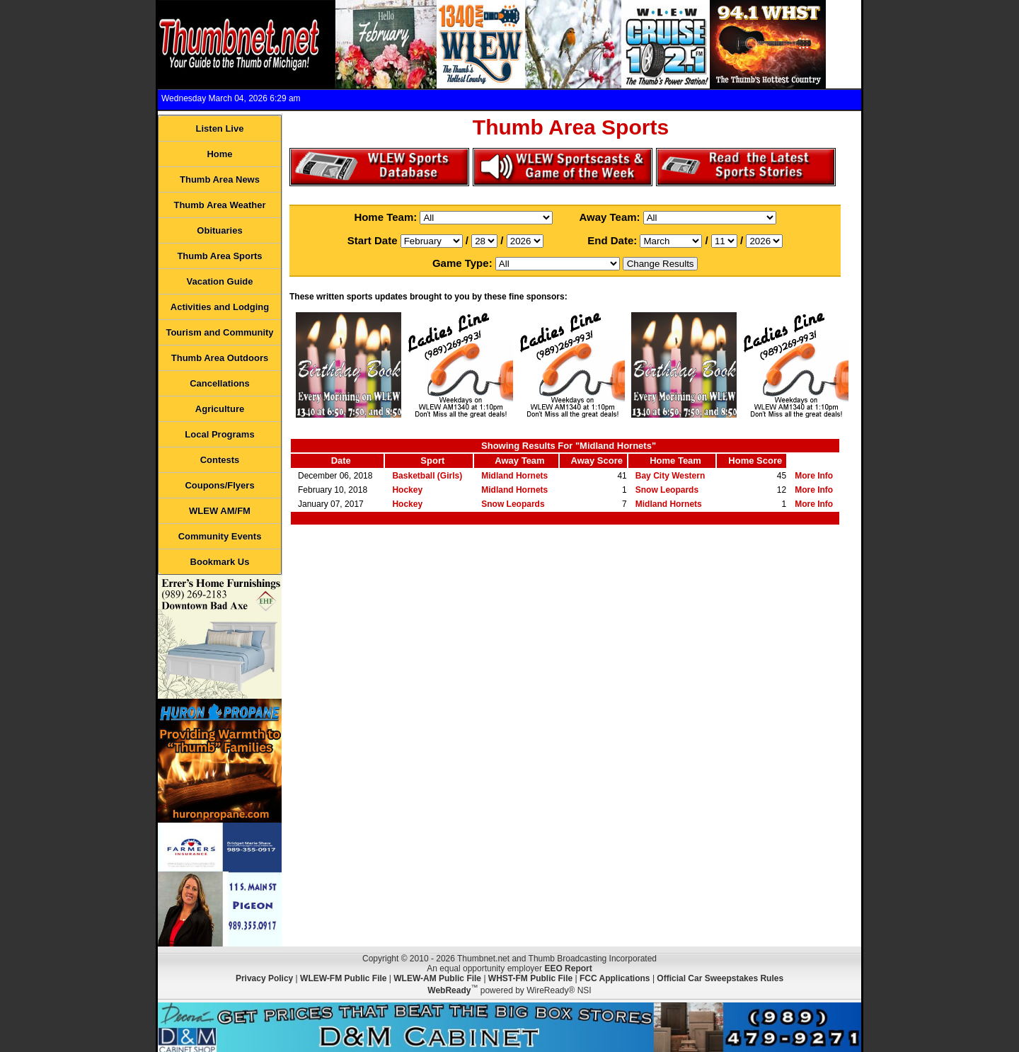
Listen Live (220, 128)
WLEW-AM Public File (437, 978)
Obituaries (219, 230)
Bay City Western (670, 476)
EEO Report (568, 968)
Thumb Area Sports (219, 256)
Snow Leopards (666, 490)
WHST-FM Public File (530, 978)
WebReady (449, 990)
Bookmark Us (220, 561)
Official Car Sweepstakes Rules (720, 978)
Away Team (519, 460)
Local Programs (219, 434)
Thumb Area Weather (219, 205)
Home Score (755, 460)
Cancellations (220, 383)
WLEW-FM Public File (343, 978)
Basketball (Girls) (427, 476)
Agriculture (219, 409)
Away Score (597, 460)
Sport (432, 460)
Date (341, 460)
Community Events (220, 536)
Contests (220, 459)
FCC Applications (615, 978)
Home (219, 154)
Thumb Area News (220, 179)
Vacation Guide (220, 281)
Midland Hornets (514, 476)
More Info (814, 476)
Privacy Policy (264, 978)
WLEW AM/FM (220, 510)
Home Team (675, 460)
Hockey (407, 490)
